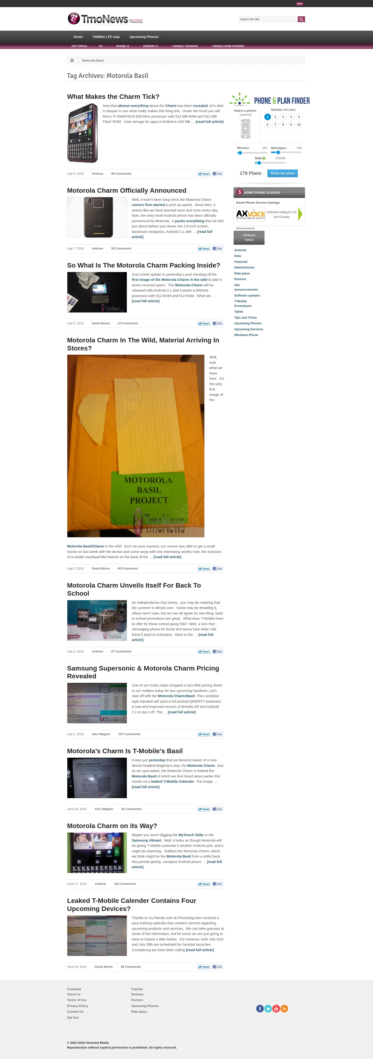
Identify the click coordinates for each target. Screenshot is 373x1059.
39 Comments (121, 173)
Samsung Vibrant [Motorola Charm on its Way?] (146, 840)
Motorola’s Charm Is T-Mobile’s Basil (125, 751)
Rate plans (242, 273)
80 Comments (128, 568)
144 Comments (125, 884)
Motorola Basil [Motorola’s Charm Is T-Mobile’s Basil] (144, 776)
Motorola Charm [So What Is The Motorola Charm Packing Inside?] (189, 285)
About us (73, 994)
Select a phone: (245, 112)
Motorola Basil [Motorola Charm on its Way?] (179, 856)
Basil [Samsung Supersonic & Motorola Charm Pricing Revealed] (190, 696)
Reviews (137, 994)
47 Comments (121, 651)
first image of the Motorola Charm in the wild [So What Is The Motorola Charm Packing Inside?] (169, 280)
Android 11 (150, 46)
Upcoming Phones (144, 37)
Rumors (240, 279)
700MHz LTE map (106, 37)
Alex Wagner (101, 734)
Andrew (97, 173)
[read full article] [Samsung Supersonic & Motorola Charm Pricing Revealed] (182, 712)
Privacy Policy (77, 1006)
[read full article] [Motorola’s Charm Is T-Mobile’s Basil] (146, 787)
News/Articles (244, 267)
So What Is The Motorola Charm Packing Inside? (143, 265)
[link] (250, 214)
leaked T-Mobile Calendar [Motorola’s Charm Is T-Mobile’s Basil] (172, 781)
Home (78, 37)
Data (237, 256)
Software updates (247, 295)
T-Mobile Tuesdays (185, 46)
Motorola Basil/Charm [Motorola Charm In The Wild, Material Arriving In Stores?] (85, 546)
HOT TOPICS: (80, 46)
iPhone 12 (122, 46)
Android (240, 250)
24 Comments (128, 323)
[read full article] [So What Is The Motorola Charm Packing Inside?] (146, 301)
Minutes (243, 148)
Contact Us (75, 1011)
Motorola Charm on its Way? (112, 825)
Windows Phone (246, 335)
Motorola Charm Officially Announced (126, 190)
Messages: (286, 148)
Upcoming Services (248, 329)
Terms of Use (76, 1000)
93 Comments (131, 809)
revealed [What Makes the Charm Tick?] (200, 106)
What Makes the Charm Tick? (113, 96)
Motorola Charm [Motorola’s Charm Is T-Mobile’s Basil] (201, 765)
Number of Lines (283, 109)
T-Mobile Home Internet (228, 46)
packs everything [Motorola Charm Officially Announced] (189, 221)
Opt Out (73, 1017)
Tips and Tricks (245, 317)
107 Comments (129, 734)
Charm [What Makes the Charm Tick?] (170, 106)
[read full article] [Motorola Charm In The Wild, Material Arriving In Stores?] (168, 557)
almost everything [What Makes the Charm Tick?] (132, 106)
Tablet (238, 311)
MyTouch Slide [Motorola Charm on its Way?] (191, 835)
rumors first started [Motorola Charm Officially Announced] (148, 205)
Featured (240, 262)
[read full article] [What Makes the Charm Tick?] (210, 122)
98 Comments (131, 966)
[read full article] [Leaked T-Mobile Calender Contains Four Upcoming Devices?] (200, 950)
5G (100, 46)
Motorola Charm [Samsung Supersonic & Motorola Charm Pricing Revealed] (171, 696)
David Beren (101, 323)
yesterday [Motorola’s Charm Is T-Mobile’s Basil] (157, 760)
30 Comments (121, 248)
